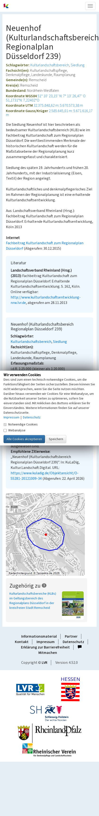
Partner (71, 636)
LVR (44, 662)
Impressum (46, 641)
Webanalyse (14, 430)
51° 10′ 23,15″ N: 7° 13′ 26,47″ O (61, 96)
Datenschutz (73, 641)
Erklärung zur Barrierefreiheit (45, 647)
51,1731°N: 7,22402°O (22, 100)
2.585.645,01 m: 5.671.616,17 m (49, 113)
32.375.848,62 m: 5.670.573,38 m (58, 105)
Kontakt (22, 641)
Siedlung (77, 65)
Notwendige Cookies (21, 424)
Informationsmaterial (39, 636)
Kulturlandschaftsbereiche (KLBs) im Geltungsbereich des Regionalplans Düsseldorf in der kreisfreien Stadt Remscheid (32, 600)
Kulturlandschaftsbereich (49, 65)
